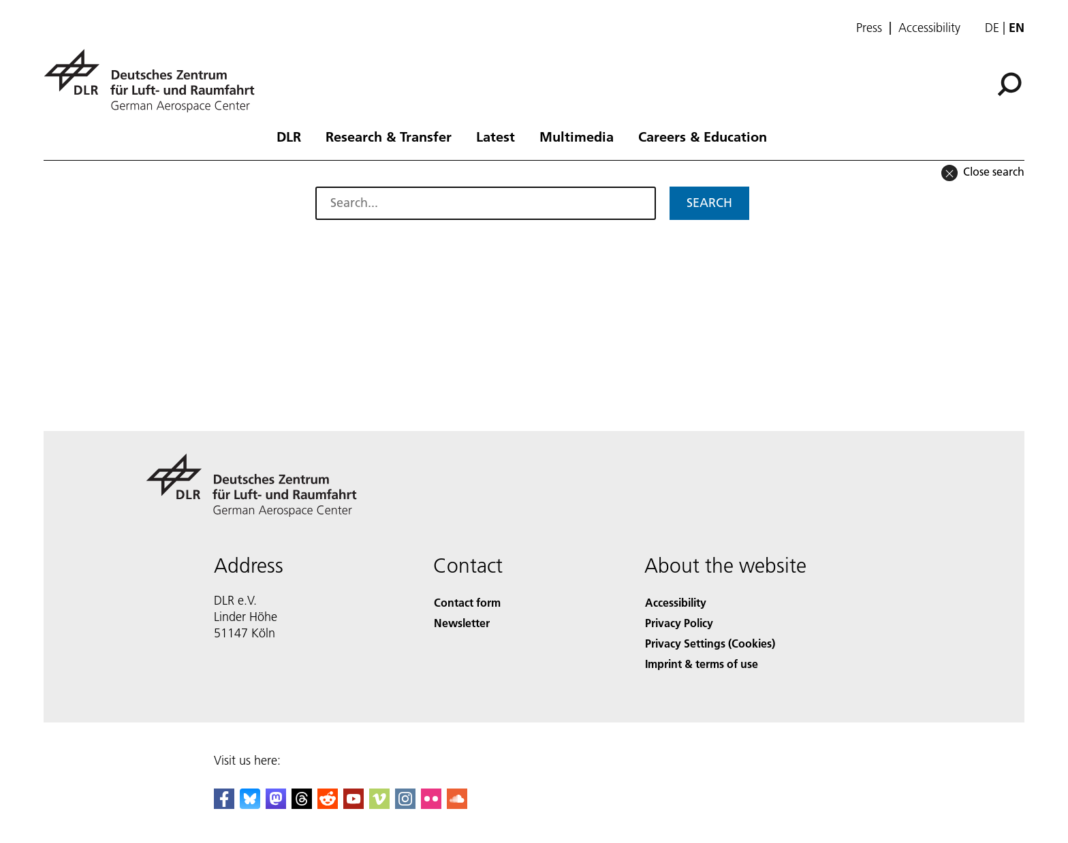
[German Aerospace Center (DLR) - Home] (155, 80)
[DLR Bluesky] (250, 804)
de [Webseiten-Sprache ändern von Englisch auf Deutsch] (992, 27)
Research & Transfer (389, 136)
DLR (289, 136)
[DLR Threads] (302, 804)
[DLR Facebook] (224, 804)
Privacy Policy (679, 623)
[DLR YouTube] (353, 804)
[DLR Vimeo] (379, 804)
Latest (495, 136)
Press (869, 27)
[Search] (1009, 84)
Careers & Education (702, 136)
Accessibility (929, 27)
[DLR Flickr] (431, 804)
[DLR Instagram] (405, 804)
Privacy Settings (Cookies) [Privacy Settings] (710, 643)
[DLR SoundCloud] (457, 804)
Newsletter (462, 623)
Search (709, 202)
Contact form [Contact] (467, 602)
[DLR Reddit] (327, 804)
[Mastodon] (276, 804)
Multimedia (576, 136)
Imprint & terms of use (701, 663)
